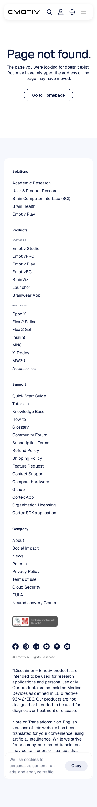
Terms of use (24, 579)
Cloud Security (26, 587)
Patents (19, 563)
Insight (18, 337)
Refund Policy (25, 450)
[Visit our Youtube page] (46, 646)
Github (18, 489)
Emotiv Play (23, 214)
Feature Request (28, 466)
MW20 (18, 360)
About (18, 540)
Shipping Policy (27, 458)
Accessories (24, 368)
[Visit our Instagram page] (26, 646)
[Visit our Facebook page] (15, 646)
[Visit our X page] (57, 646)
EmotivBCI (22, 272)
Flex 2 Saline (24, 321)
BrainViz (20, 279)
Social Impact (25, 548)
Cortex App (23, 497)
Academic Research (31, 183)
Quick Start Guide (29, 396)
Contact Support (28, 474)
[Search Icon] (49, 12)
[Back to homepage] (24, 12)
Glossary (20, 427)
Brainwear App (26, 295)
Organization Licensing (34, 505)
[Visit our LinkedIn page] (36, 646)
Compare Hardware (30, 481)
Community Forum (29, 435)
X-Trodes (20, 353)
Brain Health (23, 206)
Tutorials (20, 403)
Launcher (21, 287)
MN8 (17, 345)
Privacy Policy (26, 571)
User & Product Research (36, 191)
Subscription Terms (30, 442)
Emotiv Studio (25, 248)
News (17, 556)
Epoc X (19, 314)
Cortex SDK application (34, 513)
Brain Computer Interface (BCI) (41, 198)
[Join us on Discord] (67, 646)
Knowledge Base (28, 411)
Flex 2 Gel (21, 329)
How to (19, 419)
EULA (17, 595)
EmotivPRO (23, 256)
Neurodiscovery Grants (34, 602)
